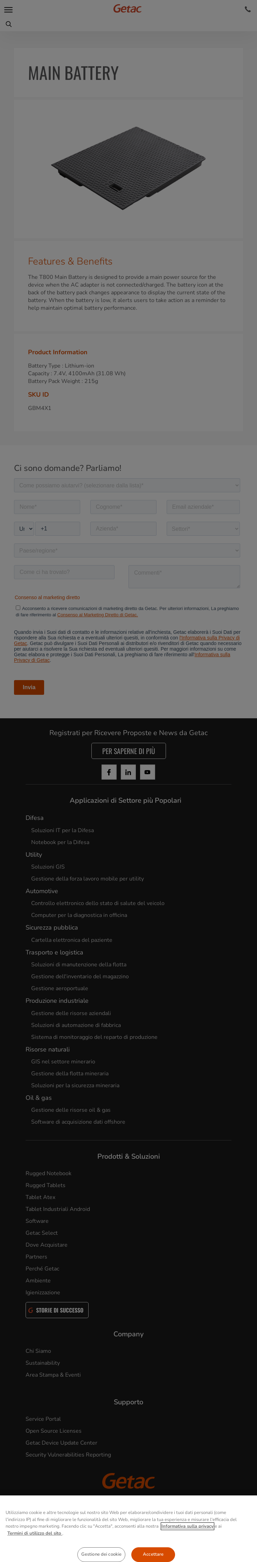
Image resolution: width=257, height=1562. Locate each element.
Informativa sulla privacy (187, 1538)
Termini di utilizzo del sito (34, 1544)
